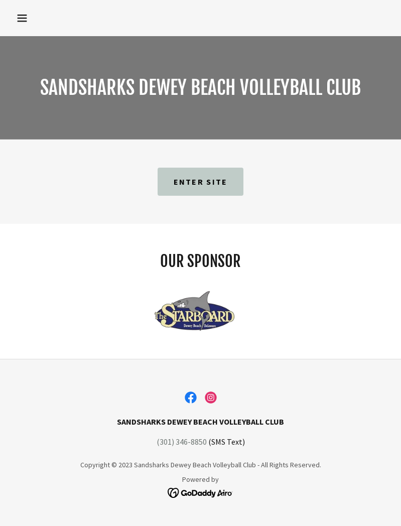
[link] (191, 397)
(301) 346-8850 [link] (182, 442)
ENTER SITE (201, 182)
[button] (22, 18)
